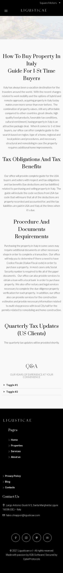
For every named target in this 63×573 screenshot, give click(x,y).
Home (14, 440)
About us (15, 457)
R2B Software (36, 555)
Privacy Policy (13, 476)
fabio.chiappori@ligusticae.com (23, 515)
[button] (31, 385)
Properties (17, 445)
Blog (7, 481)
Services (16, 451)
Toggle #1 (12, 384)
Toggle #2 (12, 391)
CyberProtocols (31, 559)
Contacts (10, 487)
